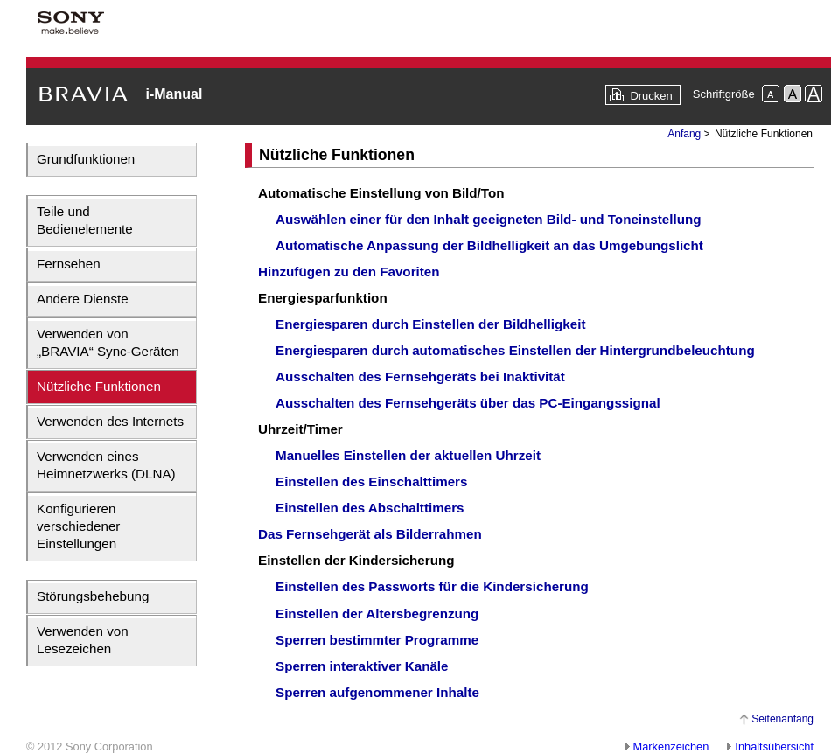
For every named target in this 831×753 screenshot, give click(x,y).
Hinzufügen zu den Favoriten (349, 271)
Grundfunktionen (86, 158)
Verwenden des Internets (110, 421)
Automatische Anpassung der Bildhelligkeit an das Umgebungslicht (489, 245)
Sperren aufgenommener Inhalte (377, 692)
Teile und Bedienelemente (85, 220)
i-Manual (173, 94)
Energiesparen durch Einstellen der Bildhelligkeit (430, 324)
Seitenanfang (782, 719)
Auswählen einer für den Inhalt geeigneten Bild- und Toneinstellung (489, 219)
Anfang (684, 134)
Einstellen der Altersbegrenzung (377, 613)
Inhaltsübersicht (774, 746)
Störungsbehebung (93, 596)
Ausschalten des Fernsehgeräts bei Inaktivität (420, 376)
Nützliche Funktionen (99, 386)
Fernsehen (69, 263)
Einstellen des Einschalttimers (371, 481)
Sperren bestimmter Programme (377, 639)
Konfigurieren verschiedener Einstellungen (78, 526)
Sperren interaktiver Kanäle (362, 666)
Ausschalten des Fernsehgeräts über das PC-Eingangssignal (468, 402)
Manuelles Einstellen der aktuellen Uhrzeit (408, 455)
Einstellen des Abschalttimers (370, 507)
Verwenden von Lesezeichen (83, 640)
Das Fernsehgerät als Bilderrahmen (370, 533)
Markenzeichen (671, 746)
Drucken (651, 95)
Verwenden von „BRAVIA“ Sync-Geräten (108, 342)
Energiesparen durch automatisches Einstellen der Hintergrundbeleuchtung (515, 350)
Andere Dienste (83, 298)
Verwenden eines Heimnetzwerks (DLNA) (106, 465)
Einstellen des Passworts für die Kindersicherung (432, 586)
